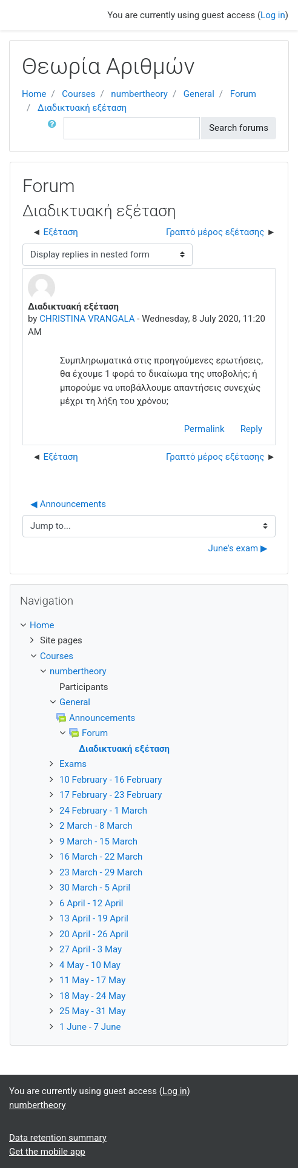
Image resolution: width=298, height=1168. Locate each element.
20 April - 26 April (93, 934)
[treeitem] (149, 625)
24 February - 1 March (103, 810)
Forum (243, 93)
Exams (73, 763)
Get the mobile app (47, 1151)
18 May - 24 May (92, 995)
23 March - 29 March (100, 872)
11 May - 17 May (92, 980)
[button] (54, 128)
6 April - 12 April (91, 903)
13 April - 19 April (93, 918)
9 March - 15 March (98, 841)
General (199, 93)
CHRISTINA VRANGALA (86, 318)
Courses (78, 93)
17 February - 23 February (110, 794)
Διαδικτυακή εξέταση (82, 107)
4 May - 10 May (90, 965)
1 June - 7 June (90, 1026)
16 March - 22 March (100, 856)
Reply (251, 428)
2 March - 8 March (96, 825)
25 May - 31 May (92, 1011)
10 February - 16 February (110, 779)
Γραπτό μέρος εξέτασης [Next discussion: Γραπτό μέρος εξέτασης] (215, 232)
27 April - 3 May (90, 949)
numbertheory (139, 93)
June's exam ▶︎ (238, 548)
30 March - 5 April (94, 887)
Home (34, 93)
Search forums (238, 127)
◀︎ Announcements (68, 504)
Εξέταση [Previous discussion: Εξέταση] (61, 232)
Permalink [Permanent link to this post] (204, 428)
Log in (272, 15)
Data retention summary (58, 1137)
